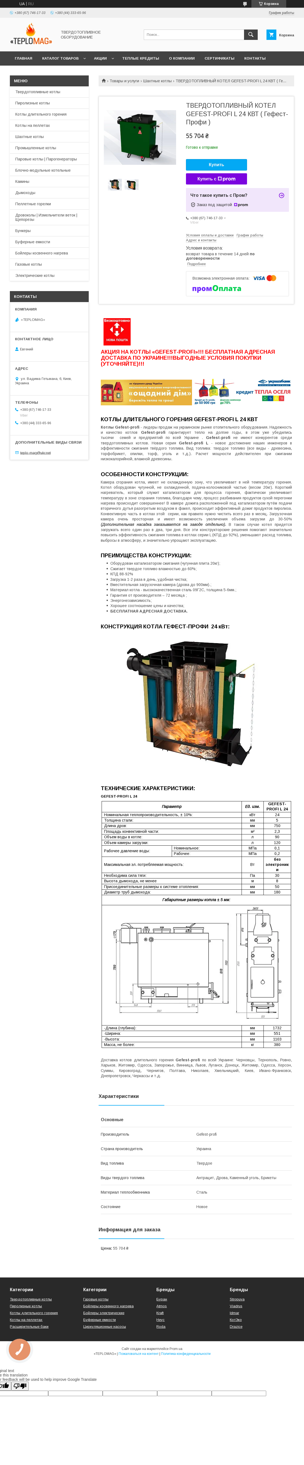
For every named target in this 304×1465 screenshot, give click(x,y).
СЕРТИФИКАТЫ (219, 58)
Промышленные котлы (35, 148)
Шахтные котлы (157, 81)
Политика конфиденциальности (186, 1354)
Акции (100, 58)
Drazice (236, 1327)
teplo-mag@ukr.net (35, 452)
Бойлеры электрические (103, 1313)
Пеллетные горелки (33, 204)
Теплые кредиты (140, 58)
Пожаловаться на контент (139, 1354)
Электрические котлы (35, 275)
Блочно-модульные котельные (43, 170)
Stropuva (237, 1299)
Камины (22, 181)
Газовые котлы (28, 264)
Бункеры (23, 230)
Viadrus (236, 1306)
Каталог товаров (60, 58)
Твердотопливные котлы (37, 92)
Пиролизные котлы (32, 103)
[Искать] (251, 35)
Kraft (160, 1313)
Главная (23, 58)
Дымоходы (25, 193)
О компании (182, 58)
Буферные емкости (32, 242)
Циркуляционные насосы (104, 1327)
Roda (160, 1327)
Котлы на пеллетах (32, 125)
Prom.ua (176, 1349)
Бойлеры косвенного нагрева (41, 253)
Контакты (255, 58)
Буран (161, 1299)
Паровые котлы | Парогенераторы (46, 159)
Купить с (216, 179)
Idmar (234, 1313)
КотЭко (236, 1320)
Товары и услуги (124, 81)
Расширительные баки (29, 1327)
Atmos (161, 1306)
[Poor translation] (20, 1386)
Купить (216, 164)
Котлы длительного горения (41, 114)
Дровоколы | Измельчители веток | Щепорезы (46, 217)
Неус (160, 1320)
